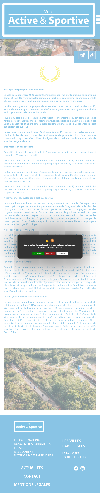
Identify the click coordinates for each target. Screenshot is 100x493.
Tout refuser (50, 253)
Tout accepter (38, 253)
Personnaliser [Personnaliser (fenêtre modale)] (62, 253)
